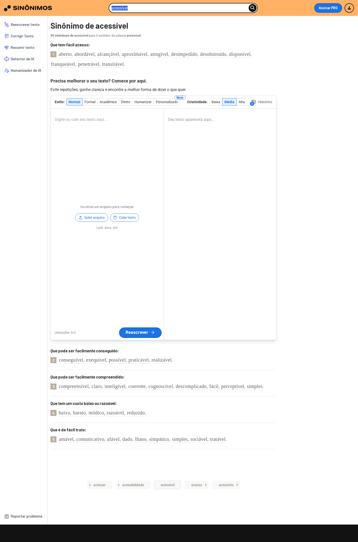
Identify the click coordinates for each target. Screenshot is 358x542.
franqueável (63, 64)
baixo (64, 412)
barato (79, 412)
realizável (162, 360)
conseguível (71, 360)
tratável (217, 439)
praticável (139, 360)
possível (117, 360)
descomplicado (191, 386)
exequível (96, 360)
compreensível (74, 386)
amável (66, 439)
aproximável (134, 54)
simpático (159, 439)
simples (255, 386)
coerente (137, 386)
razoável (115, 412)
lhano (140, 439)
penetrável (88, 64)
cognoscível (160, 386)
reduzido (136, 412)
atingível (159, 54)
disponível (240, 54)
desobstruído (213, 54)
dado (127, 439)
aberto (65, 54)
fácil (214, 386)
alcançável (108, 54)
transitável (113, 64)
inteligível (115, 386)
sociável (198, 439)
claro (96, 386)
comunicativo (90, 439)
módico (96, 412)
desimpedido (184, 54)
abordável (84, 54)
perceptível (232, 386)
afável (113, 439)
